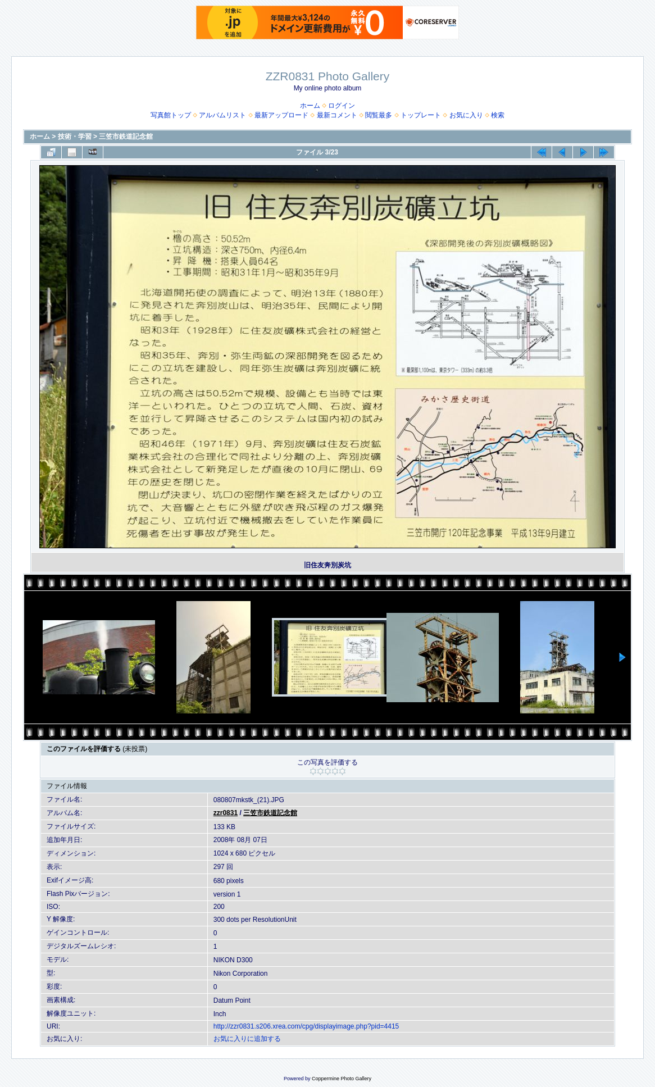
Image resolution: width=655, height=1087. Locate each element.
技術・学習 (75, 136)
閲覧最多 (378, 115)
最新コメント (337, 115)
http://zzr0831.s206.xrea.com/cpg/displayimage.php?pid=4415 (306, 1026)
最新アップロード (281, 115)
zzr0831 (225, 813)
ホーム (310, 106)
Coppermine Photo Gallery (341, 1078)
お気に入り (466, 115)
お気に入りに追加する (247, 1039)
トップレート (421, 115)
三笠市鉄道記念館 (126, 136)
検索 (497, 115)
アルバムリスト (222, 115)
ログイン (341, 106)
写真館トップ (171, 115)
